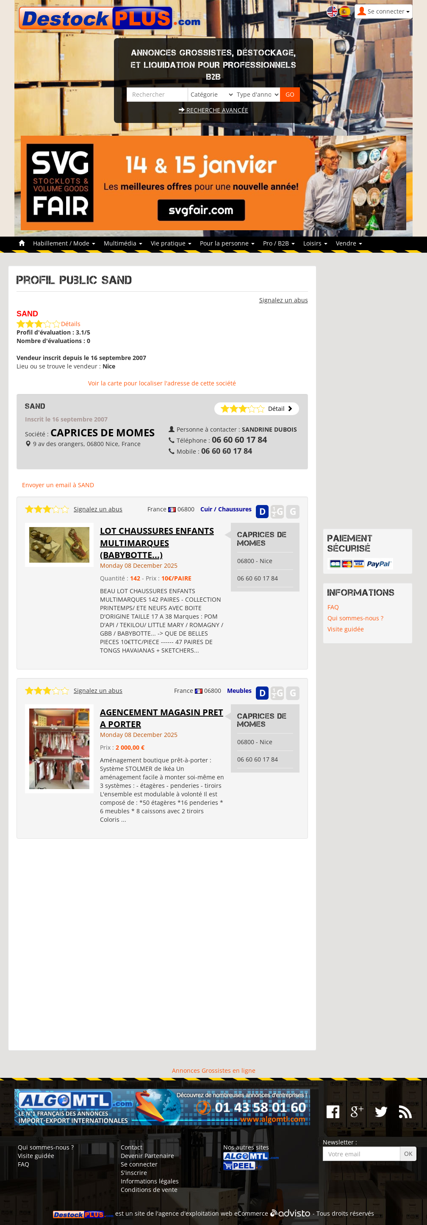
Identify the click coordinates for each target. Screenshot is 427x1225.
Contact (131, 1147)
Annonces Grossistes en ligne (213, 1070)
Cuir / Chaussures (226, 509)
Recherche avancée (213, 110)
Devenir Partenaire (147, 1156)
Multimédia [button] (123, 243)
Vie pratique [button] (171, 243)
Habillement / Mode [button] (64, 243)
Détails (70, 324)
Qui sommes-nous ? (355, 618)
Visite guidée (345, 629)
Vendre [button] (349, 243)
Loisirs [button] (315, 243)
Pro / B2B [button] (279, 243)
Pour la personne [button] (227, 243)
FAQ (333, 607)
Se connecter (139, 1164)
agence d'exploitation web (195, 1213)
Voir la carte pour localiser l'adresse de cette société (162, 383)
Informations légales (150, 1181)
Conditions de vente (149, 1190)
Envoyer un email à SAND (58, 485)
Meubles (239, 690)
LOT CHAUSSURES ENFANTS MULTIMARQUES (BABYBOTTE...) (157, 543)
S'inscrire (134, 1173)
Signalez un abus (283, 300)
